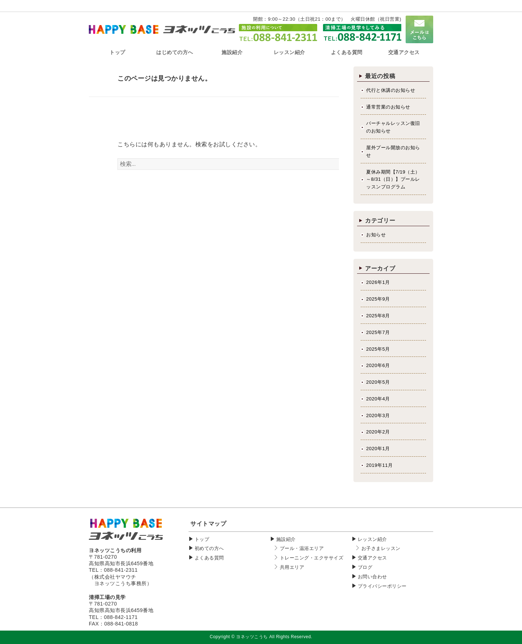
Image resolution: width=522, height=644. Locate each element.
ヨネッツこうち (252, 636)
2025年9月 (378, 299)
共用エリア (292, 567)
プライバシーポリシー (382, 586)
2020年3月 (378, 415)
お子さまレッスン (381, 548)
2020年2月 (378, 432)
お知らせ (376, 234)
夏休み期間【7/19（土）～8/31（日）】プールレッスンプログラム (393, 179)
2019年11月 (379, 465)
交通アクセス (372, 558)
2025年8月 (378, 315)
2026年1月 (378, 282)
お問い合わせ (372, 576)
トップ (202, 539)
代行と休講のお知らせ (390, 90)
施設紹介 (286, 539)
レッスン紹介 (372, 539)
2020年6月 (378, 365)
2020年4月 (378, 399)
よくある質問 (209, 558)
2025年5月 (378, 349)
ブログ (365, 567)
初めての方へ (209, 548)
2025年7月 (378, 332)
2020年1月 (378, 448)
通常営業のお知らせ (388, 107)
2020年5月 (378, 382)
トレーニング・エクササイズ (312, 558)
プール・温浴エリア (302, 548)
